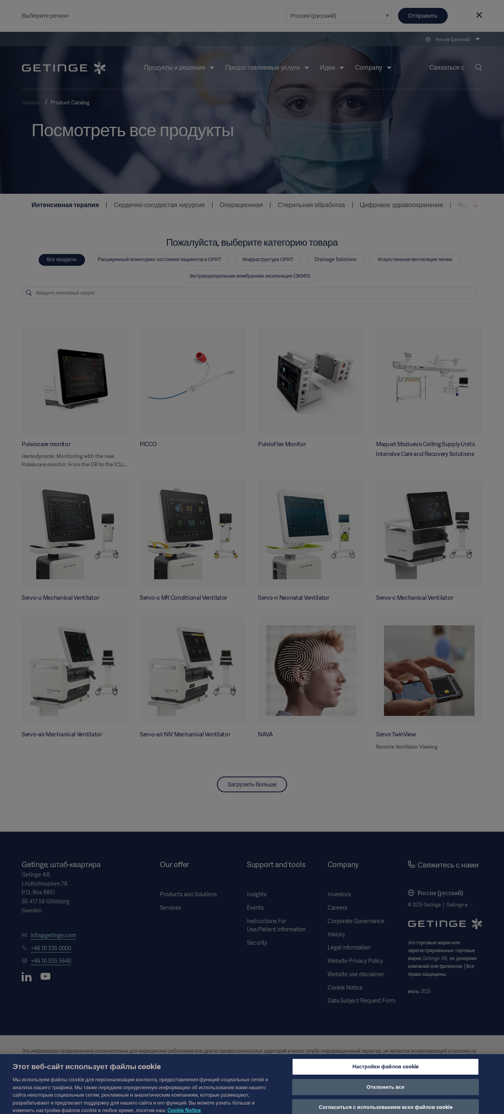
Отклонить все (385, 1093)
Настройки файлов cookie (385, 1073)
